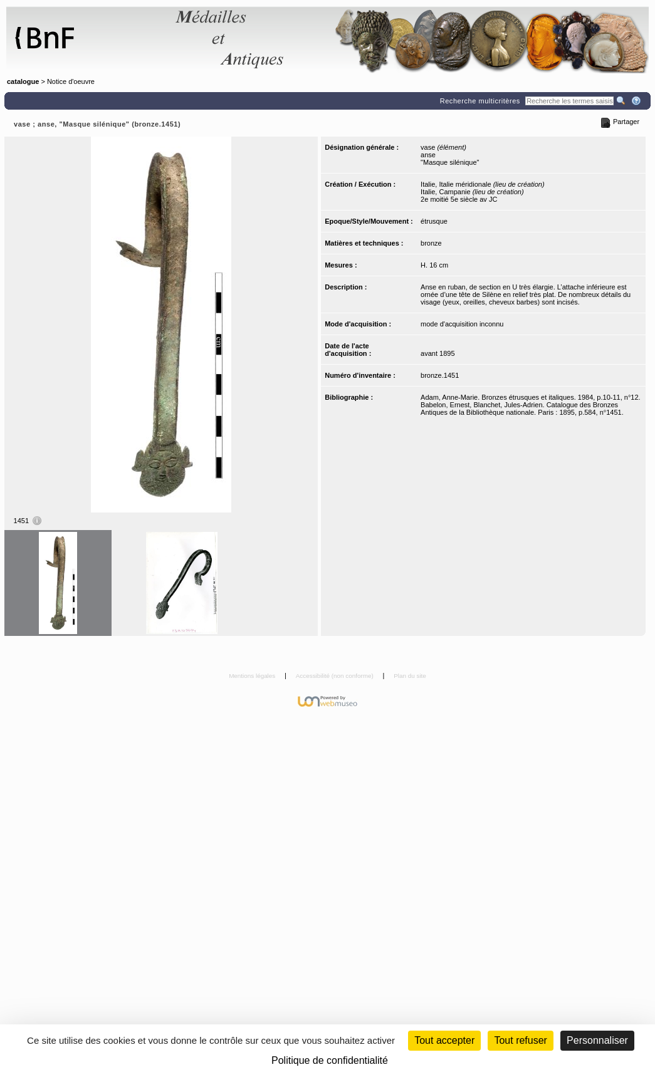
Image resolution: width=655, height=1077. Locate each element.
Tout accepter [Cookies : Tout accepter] (444, 1040)
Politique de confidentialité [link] (329, 1060)
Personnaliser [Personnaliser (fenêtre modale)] (597, 1040)
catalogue (23, 81)
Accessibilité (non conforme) (335, 675)
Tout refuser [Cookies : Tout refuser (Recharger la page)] (520, 1040)
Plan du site (410, 675)
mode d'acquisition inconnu (462, 324)
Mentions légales (253, 675)
